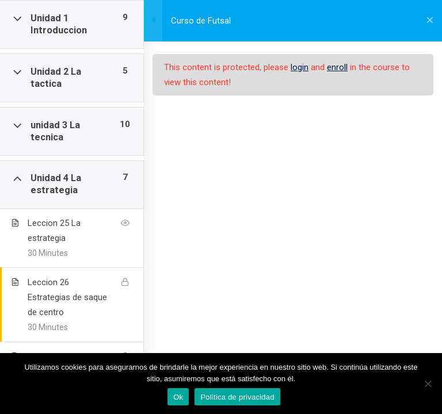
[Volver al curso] (430, 21)
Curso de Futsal (201, 21)
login (299, 67)
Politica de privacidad (237, 397)
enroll (337, 67)
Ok (178, 397)
